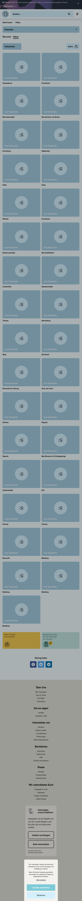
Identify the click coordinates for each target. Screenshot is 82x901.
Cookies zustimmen (41, 887)
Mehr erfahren (41, 880)
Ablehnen (41, 895)
